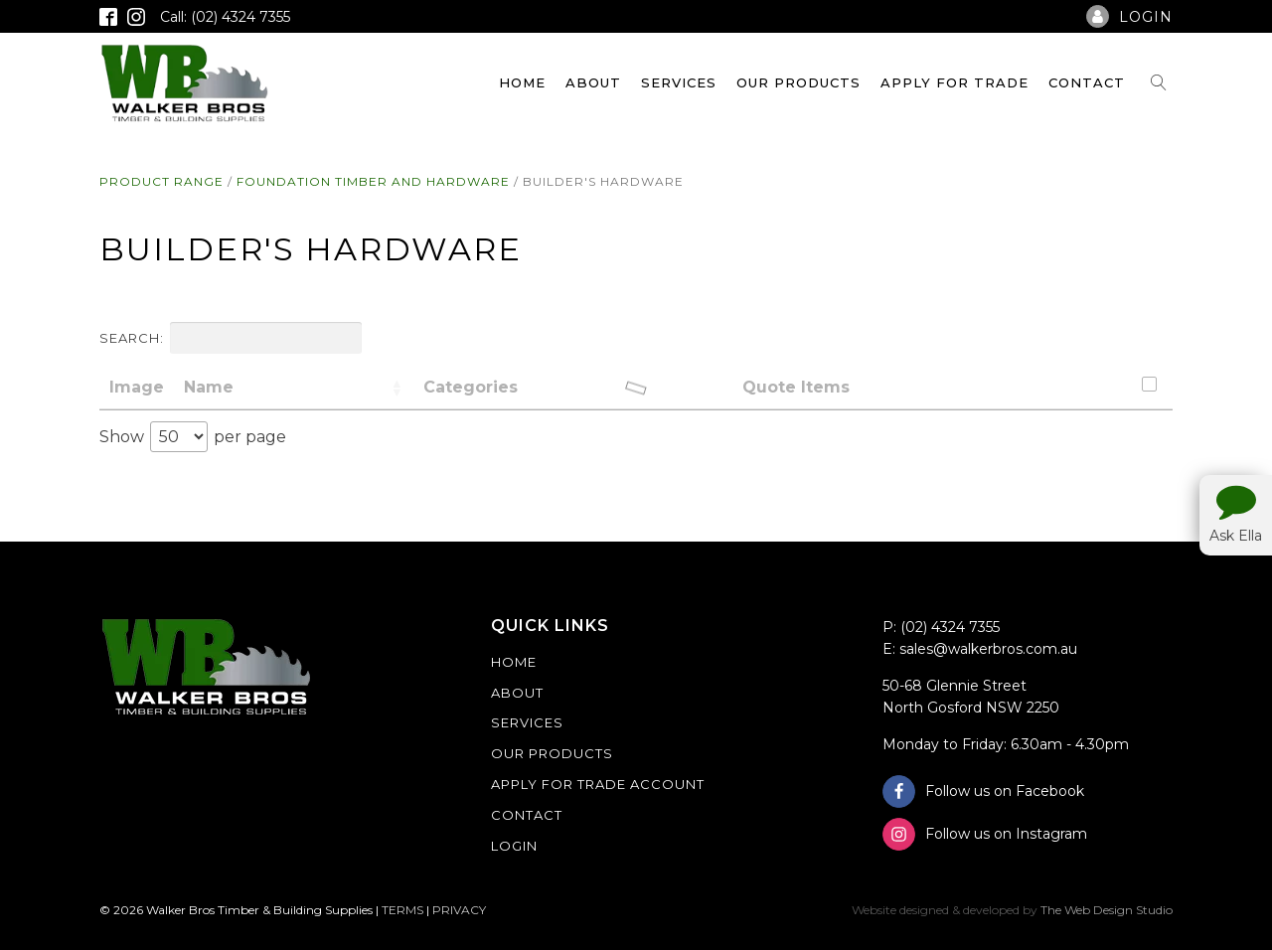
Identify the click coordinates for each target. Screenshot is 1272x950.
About (593, 82)
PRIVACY (459, 909)
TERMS (402, 909)
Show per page (192, 436)
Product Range (161, 181)
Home (522, 82)
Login (514, 846)
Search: (230, 338)
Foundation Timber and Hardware (373, 181)
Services (678, 82)
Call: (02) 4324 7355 (225, 17)
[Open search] (1159, 82)
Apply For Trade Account (598, 784)
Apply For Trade (954, 82)
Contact (1086, 82)
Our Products (798, 82)
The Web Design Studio (1106, 909)
